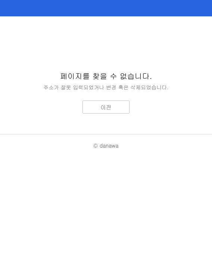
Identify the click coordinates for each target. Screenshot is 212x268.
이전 (106, 107)
